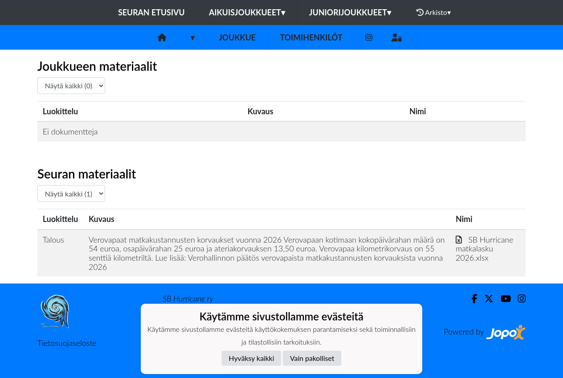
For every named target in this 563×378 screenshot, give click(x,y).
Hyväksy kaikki (251, 358)
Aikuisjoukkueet (247, 12)
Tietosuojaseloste (66, 343)
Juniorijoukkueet (350, 12)
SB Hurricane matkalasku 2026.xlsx (484, 248)
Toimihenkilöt (311, 37)
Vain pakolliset (312, 358)
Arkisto (434, 12)
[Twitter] (485, 298)
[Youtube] (502, 298)
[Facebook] (470, 298)
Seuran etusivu (151, 12)
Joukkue (237, 37)
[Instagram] (369, 37)
